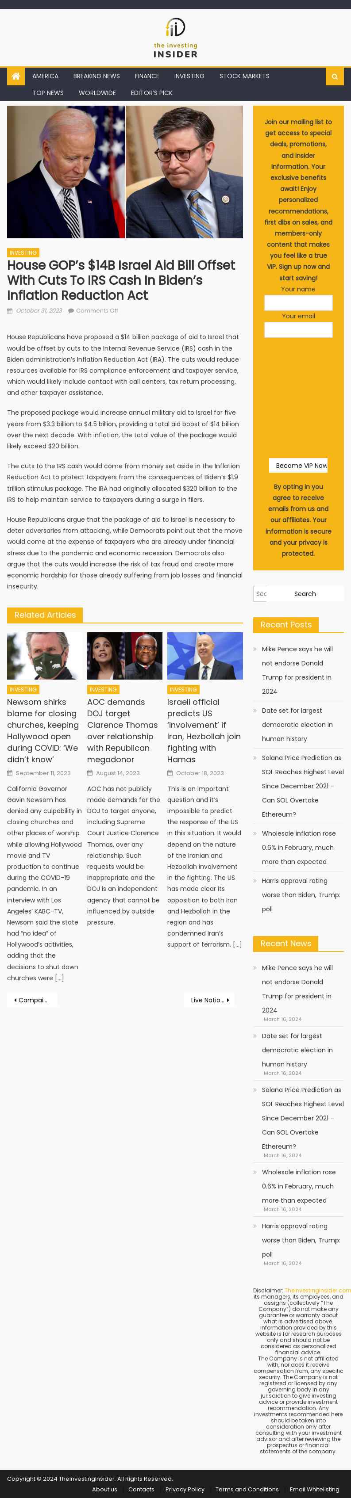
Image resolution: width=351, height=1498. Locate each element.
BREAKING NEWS (96, 76)
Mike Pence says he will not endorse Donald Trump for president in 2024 (297, 670)
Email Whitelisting (314, 1489)
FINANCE (147, 76)
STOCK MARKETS (245, 76)
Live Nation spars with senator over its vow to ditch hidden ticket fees (212, 1000)
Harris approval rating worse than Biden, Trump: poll (301, 894)
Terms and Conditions (247, 1489)
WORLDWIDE (97, 92)
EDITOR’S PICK (152, 92)
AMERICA (45, 76)
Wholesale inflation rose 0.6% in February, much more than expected (299, 847)
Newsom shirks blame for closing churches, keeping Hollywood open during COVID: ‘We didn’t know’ (43, 730)
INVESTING (189, 76)
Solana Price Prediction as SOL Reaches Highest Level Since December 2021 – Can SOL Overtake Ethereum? (303, 786)
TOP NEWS (48, 92)
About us (104, 1489)
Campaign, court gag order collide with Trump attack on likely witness (38, 1000)
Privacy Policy (185, 1489)
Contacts (141, 1489)
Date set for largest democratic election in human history (297, 724)
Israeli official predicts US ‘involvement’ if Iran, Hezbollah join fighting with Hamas (204, 730)
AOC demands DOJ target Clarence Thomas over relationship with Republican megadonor (122, 730)
